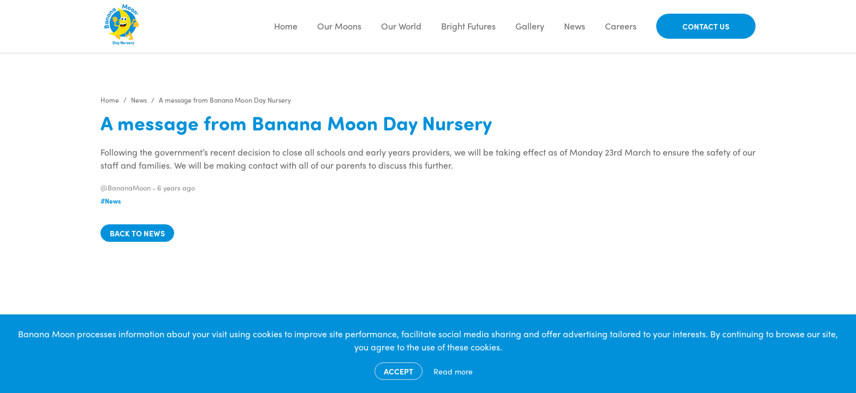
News (574, 26)
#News (110, 201)
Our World (401, 26)
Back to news (137, 233)
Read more (453, 371)
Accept (398, 371)
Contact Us (705, 26)
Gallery (529, 26)
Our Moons (339, 26)
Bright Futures (468, 26)
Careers (621, 26)
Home (286, 26)
